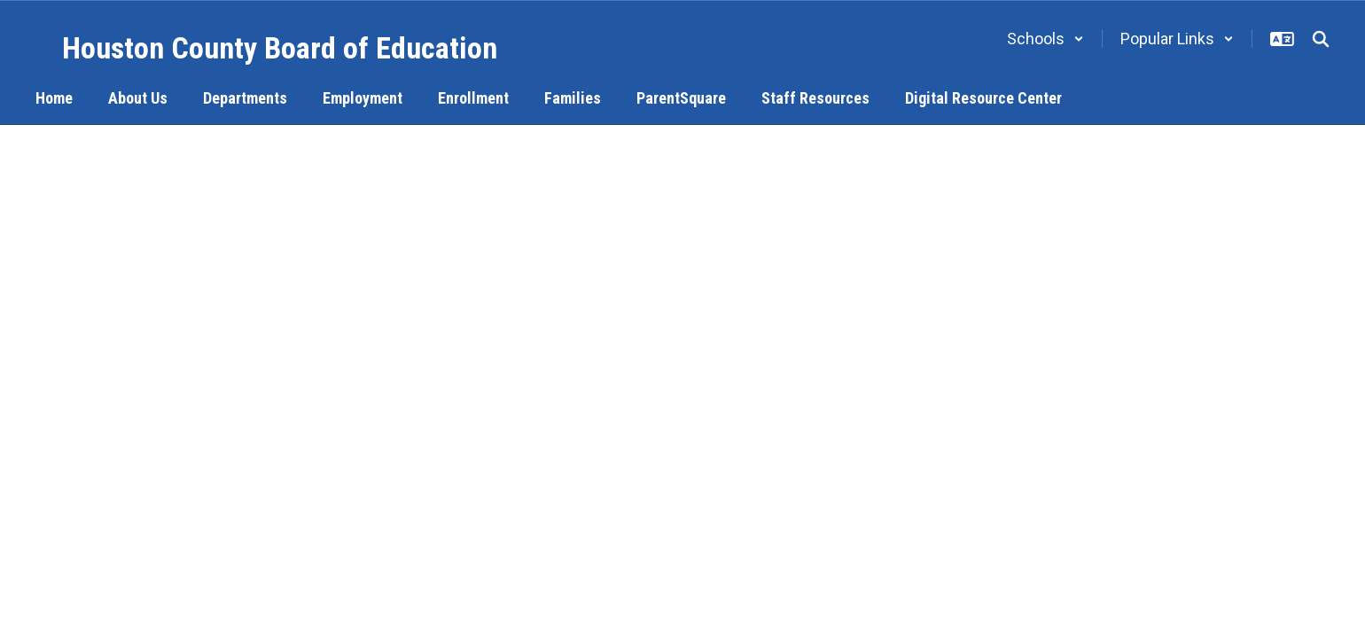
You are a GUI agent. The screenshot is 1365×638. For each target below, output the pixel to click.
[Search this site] (1321, 39)
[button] (1045, 38)
